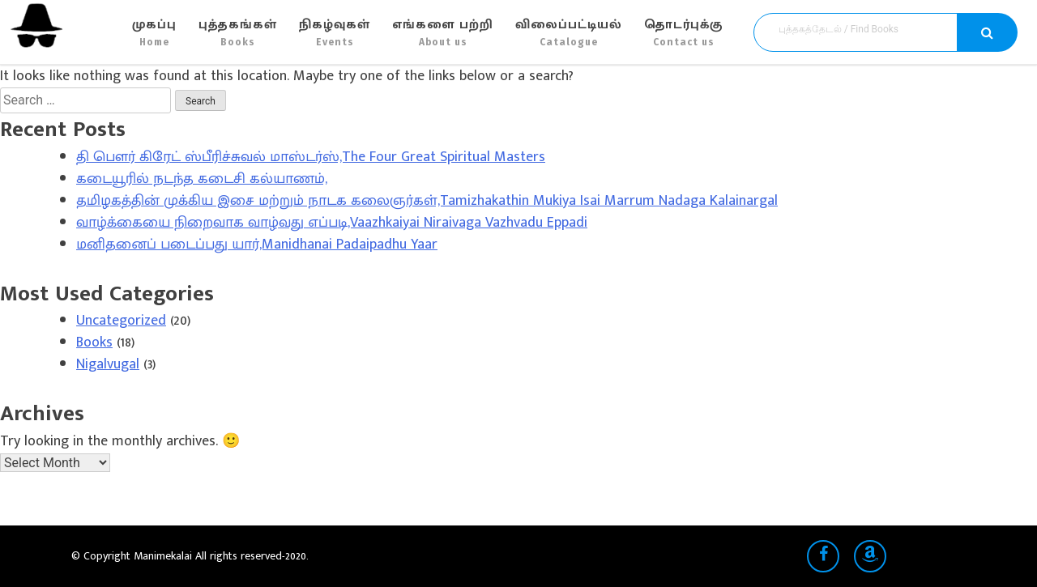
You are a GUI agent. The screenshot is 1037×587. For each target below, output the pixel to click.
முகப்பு (154, 32)
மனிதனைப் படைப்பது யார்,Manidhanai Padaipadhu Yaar (256, 244)
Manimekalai (164, 556)
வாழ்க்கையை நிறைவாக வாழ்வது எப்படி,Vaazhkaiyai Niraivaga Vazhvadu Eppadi (331, 223)
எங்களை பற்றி (442, 32)
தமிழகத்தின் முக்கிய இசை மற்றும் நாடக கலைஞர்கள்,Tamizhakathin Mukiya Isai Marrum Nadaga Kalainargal (427, 201)
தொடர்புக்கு (683, 32)
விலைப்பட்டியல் (568, 32)
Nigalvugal (107, 364)
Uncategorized (121, 320)
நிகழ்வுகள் (334, 32)
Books (94, 342)
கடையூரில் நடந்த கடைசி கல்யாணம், (201, 179)
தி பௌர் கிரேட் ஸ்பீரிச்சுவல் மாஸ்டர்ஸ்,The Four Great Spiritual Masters (310, 157)
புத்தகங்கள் (237, 32)
